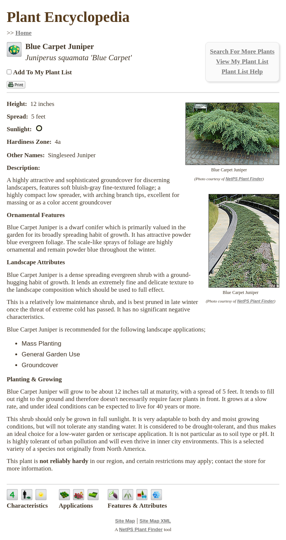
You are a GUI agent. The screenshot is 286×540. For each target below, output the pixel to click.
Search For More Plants (242, 51)
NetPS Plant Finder (244, 179)
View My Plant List (242, 61)
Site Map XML (155, 521)
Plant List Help (242, 71)
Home (23, 32)
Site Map (125, 521)
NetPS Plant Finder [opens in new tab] (141, 529)
